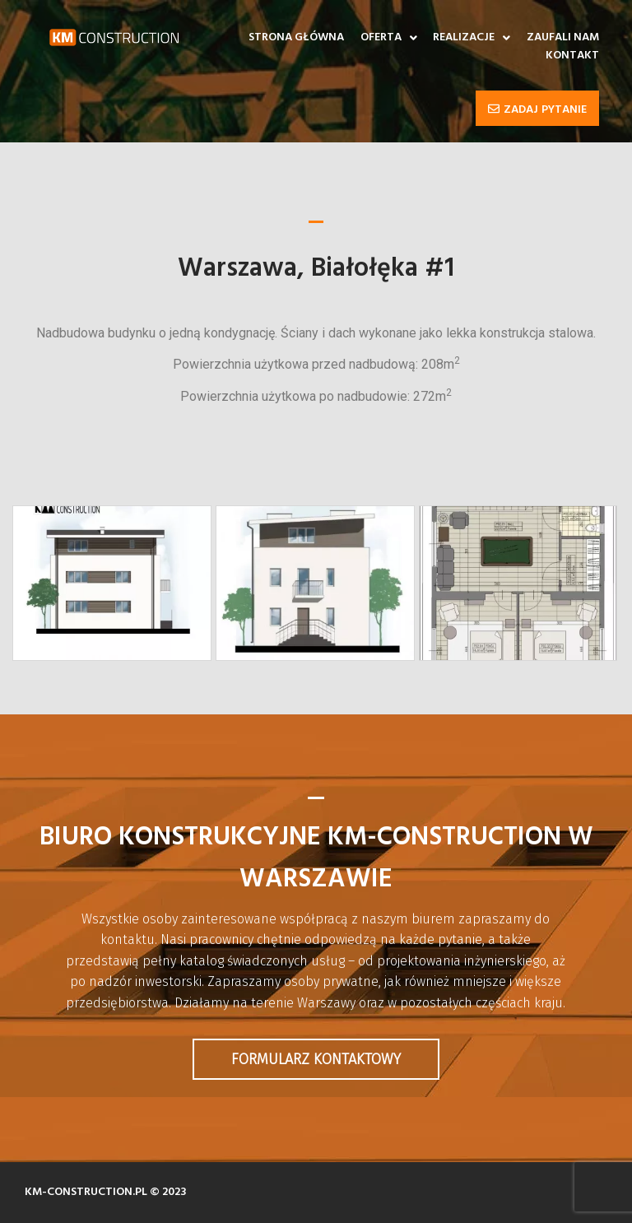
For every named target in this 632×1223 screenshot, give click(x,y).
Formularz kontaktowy (316, 1059)
